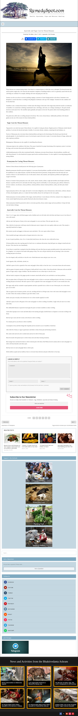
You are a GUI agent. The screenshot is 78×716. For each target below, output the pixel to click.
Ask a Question (39, 568)
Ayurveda (45, 34)
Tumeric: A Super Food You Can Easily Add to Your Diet (29, 446)
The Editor (31, 34)
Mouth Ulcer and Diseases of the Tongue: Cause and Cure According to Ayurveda (12, 447)
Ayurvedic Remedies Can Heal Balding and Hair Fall (65, 446)
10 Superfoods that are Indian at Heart (46, 446)
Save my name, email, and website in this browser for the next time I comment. (29, 385)
